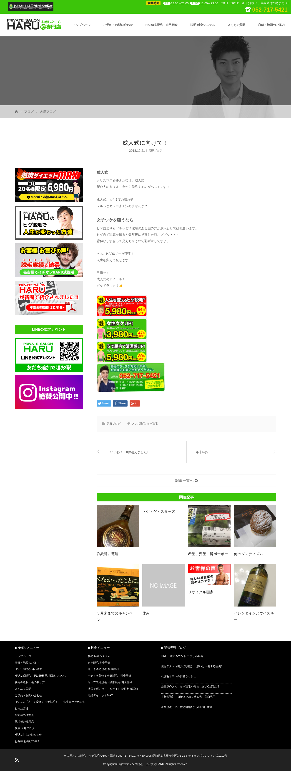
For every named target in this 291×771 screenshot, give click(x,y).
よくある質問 (236, 25)
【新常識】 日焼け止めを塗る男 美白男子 (188, 696)
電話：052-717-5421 (122, 755)
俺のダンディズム (248, 554)
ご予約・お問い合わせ (118, 25)
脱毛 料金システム (202, 25)
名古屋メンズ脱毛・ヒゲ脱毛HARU (85, 755)
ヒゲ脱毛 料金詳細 (99, 662)
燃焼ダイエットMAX (100, 695)
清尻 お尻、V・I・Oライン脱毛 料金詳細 (113, 688)
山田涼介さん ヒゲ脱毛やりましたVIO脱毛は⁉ (190, 686)
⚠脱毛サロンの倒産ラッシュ (178, 676)
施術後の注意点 (24, 721)
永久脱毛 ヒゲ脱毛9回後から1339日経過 (186, 707)
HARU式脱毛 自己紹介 (162, 25)
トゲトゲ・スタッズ (158, 511)
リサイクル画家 (200, 592)
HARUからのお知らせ (28, 734)
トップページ (81, 25)
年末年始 (202, 452)
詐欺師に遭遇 (107, 554)
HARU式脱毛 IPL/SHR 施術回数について (41, 675)
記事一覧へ (184, 481)
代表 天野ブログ (25, 728)
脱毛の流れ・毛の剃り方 (30, 682)
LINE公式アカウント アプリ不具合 (182, 656)
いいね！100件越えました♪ (129, 452)
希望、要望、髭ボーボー (208, 554)
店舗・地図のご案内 (271, 25)
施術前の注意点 (24, 715)
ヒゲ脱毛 (152, 423)
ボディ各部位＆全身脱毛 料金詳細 (109, 675)
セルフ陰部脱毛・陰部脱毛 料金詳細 (110, 682)
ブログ (29, 111)
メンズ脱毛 (139, 423)
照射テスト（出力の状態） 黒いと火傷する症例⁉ (191, 666)
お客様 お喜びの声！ (27, 741)
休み (146, 613)
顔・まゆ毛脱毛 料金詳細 (103, 669)
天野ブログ (48, 111)
